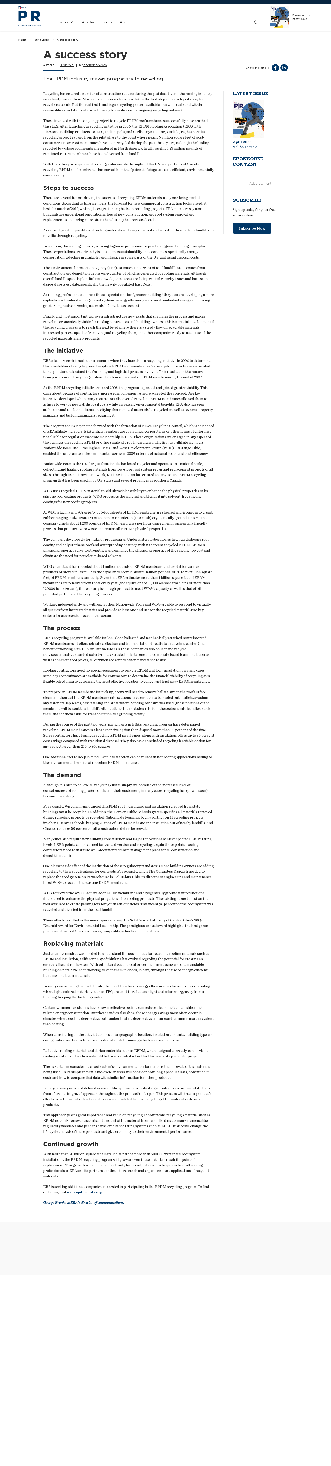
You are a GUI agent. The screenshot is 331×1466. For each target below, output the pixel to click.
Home (22, 39)
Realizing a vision (243, 1459)
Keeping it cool (138, 1459)
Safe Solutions (31, 1404)
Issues (63, 22)
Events (107, 22)
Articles (88, 22)
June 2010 (41, 39)
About (125, 22)
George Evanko (95, 65)
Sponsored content (248, 162)
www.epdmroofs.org (84, 1192)
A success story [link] (67, 39)
